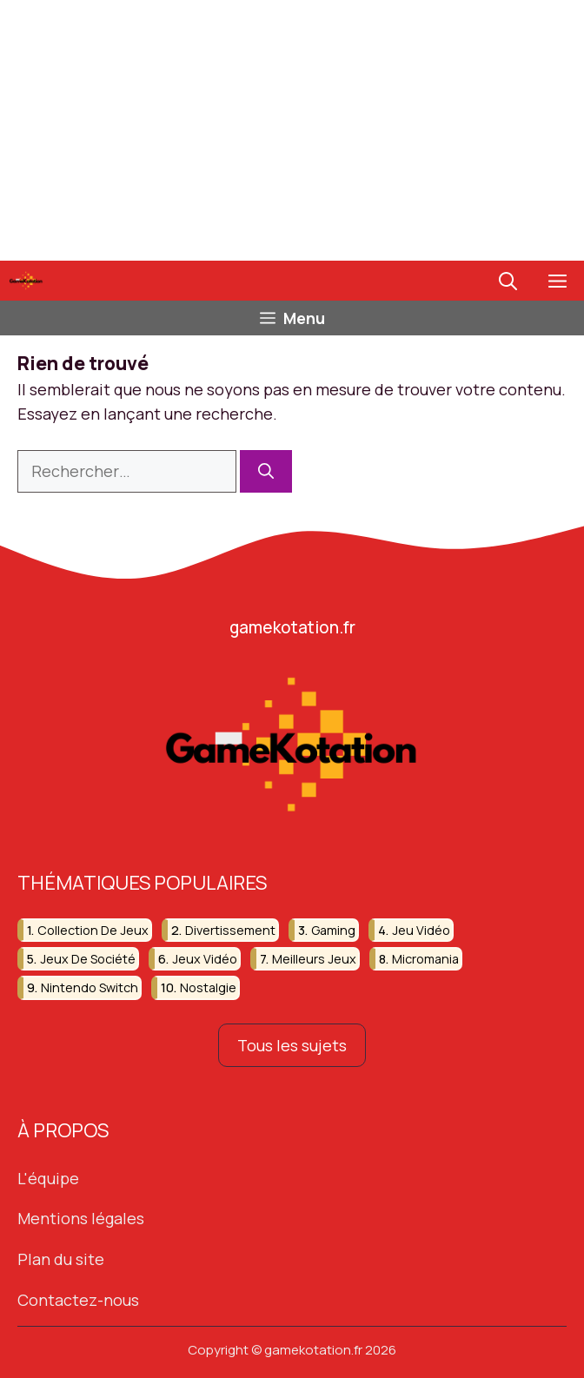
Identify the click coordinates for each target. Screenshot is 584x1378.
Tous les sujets (292, 1045)
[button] (508, 281)
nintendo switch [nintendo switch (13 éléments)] (89, 988)
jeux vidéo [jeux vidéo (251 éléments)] (204, 959)
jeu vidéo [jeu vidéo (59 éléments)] (421, 930)
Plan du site (60, 1259)
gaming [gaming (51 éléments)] (333, 930)
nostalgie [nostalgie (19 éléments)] (208, 988)
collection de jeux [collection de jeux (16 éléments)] (93, 930)
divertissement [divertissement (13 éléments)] (230, 930)
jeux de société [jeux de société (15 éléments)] (88, 959)
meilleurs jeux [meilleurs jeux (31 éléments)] (314, 959)
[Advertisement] (292, 130)
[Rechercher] (266, 471)
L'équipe (48, 1178)
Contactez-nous (78, 1299)
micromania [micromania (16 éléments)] (425, 959)
